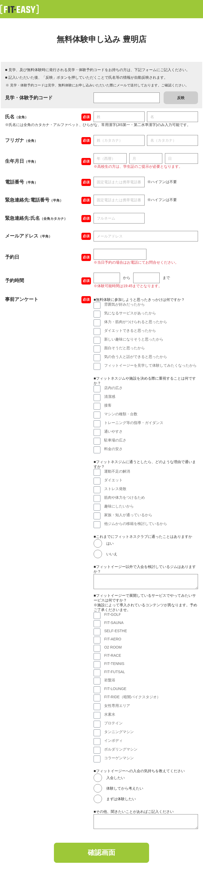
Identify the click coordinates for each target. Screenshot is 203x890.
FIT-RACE (112, 655)
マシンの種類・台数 (120, 414)
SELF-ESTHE (115, 631)
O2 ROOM (113, 647)
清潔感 (109, 396)
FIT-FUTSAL (114, 672)
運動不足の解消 (117, 471)
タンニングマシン (119, 732)
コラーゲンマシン (119, 758)
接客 (108, 405)
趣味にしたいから (119, 506)
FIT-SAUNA (113, 623)
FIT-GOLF (112, 614)
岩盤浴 (109, 680)
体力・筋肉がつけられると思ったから (135, 322)
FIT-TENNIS (114, 663)
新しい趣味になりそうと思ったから (133, 339)
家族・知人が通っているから (128, 515)
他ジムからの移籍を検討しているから (135, 523)
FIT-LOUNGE (115, 689)
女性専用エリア (117, 705)
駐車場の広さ (115, 440)
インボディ (113, 740)
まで (166, 278)
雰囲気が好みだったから (124, 304)
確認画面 (101, 853)
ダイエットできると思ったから (130, 330)
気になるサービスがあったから (130, 313)
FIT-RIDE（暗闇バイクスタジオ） (132, 697)
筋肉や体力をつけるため (124, 497)
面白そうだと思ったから (124, 348)
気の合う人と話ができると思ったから (135, 357)
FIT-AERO (112, 639)
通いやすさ (113, 431)
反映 (180, 98)
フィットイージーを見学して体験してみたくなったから (150, 365)
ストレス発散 (115, 489)
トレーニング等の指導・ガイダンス (133, 423)
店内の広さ (113, 388)
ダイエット (113, 480)
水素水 (109, 714)
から (126, 278)
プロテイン (113, 723)
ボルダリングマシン (120, 749)
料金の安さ (113, 449)
